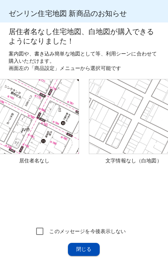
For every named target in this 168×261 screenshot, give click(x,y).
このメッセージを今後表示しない (87, 231)
